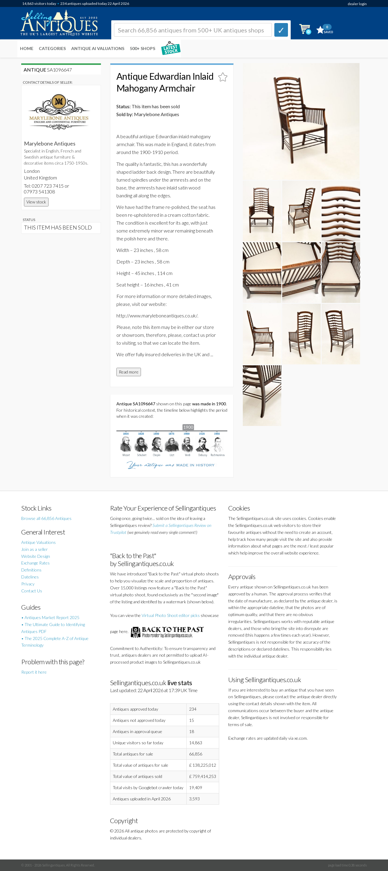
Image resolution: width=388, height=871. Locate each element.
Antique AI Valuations (97, 48)
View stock (36, 201)
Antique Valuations (38, 542)
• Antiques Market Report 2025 (50, 617)
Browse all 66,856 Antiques (46, 518)
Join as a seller (34, 549)
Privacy (28, 583)
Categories (52, 48)
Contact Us (31, 590)
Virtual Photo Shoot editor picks (171, 615)
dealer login (357, 4)
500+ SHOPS (142, 48)
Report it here (34, 672)
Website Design (35, 556)
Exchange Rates (35, 562)
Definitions (31, 569)
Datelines (30, 576)
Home (26, 48)
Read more (129, 371)
